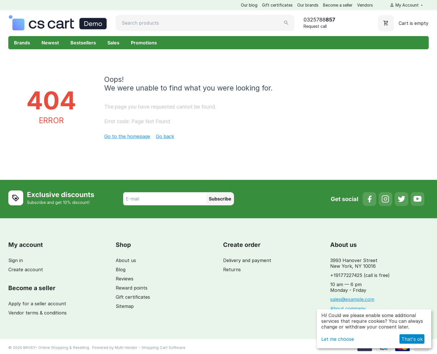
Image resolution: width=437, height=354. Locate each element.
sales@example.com (352, 299)
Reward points (131, 288)
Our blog (249, 5)
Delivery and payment (247, 260)
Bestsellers (83, 43)
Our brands (307, 5)
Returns (232, 269)
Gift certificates (277, 5)
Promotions (144, 43)
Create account (25, 269)
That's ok (412, 339)
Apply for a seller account (37, 303)
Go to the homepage (127, 136)
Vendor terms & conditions (37, 313)
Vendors (365, 5)
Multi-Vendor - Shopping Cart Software (150, 347)
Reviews (124, 279)
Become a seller (338, 5)
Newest (50, 43)
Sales (113, 43)
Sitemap (125, 306)
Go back (165, 136)
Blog (120, 269)
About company (348, 308)
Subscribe (220, 199)
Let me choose (337, 339)
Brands (22, 43)
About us (126, 260)
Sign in (15, 260)
